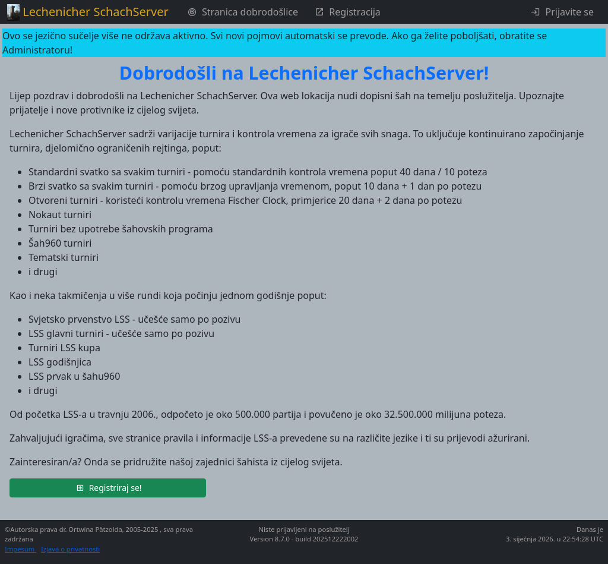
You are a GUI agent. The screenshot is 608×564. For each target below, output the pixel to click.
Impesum (20, 548)
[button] (108, 487)
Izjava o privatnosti (70, 548)
